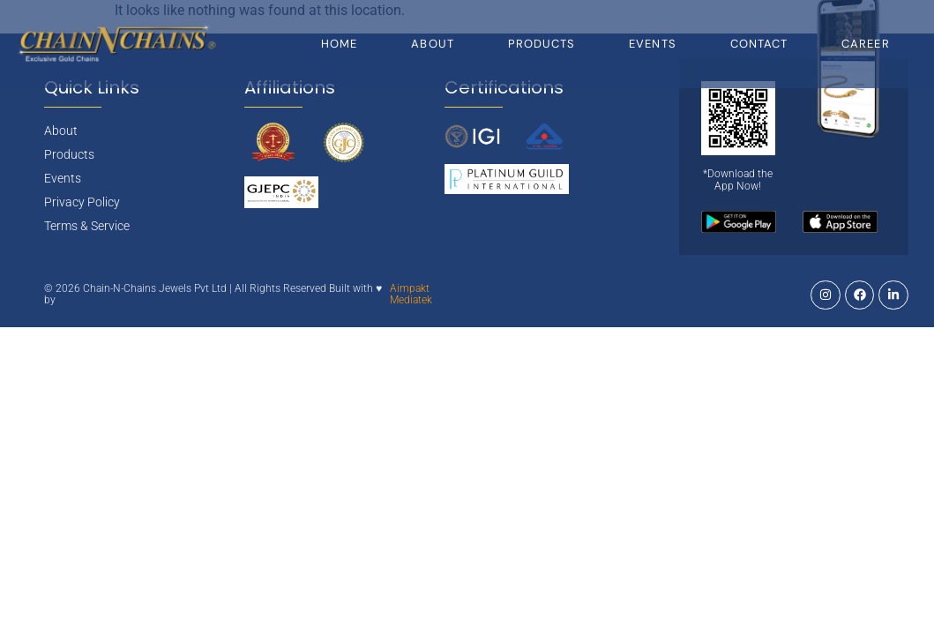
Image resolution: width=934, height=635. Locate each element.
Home (339, 43)
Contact (759, 43)
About (432, 43)
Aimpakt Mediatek (411, 294)
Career (865, 43)
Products (542, 43)
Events (652, 43)
